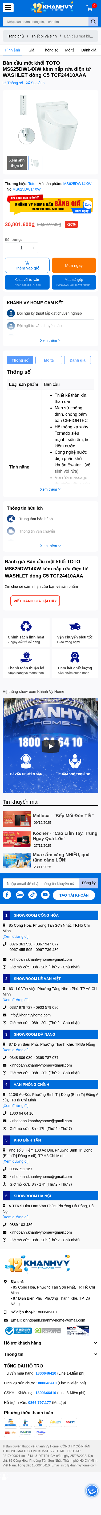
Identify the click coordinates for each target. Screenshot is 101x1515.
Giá (31, 50)
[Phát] (51, 746)
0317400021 (12, 1456)
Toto (32, 183)
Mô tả (70, 50)
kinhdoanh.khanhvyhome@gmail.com (54, 1320)
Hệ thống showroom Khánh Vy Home (33, 691)
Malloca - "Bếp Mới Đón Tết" (63, 815)
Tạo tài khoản (74, 895)
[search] (93, 21)
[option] (50, 123)
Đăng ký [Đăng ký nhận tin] (89, 882)
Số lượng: (13, 239)
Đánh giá (88, 50)
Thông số (51, 50)
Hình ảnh (12, 50)
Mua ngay (74, 265)
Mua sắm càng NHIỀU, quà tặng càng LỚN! (61, 857)
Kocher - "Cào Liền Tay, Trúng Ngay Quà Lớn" (65, 836)
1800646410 (46, 1312)
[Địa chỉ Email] (50, 883)
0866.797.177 (39, 1402)
